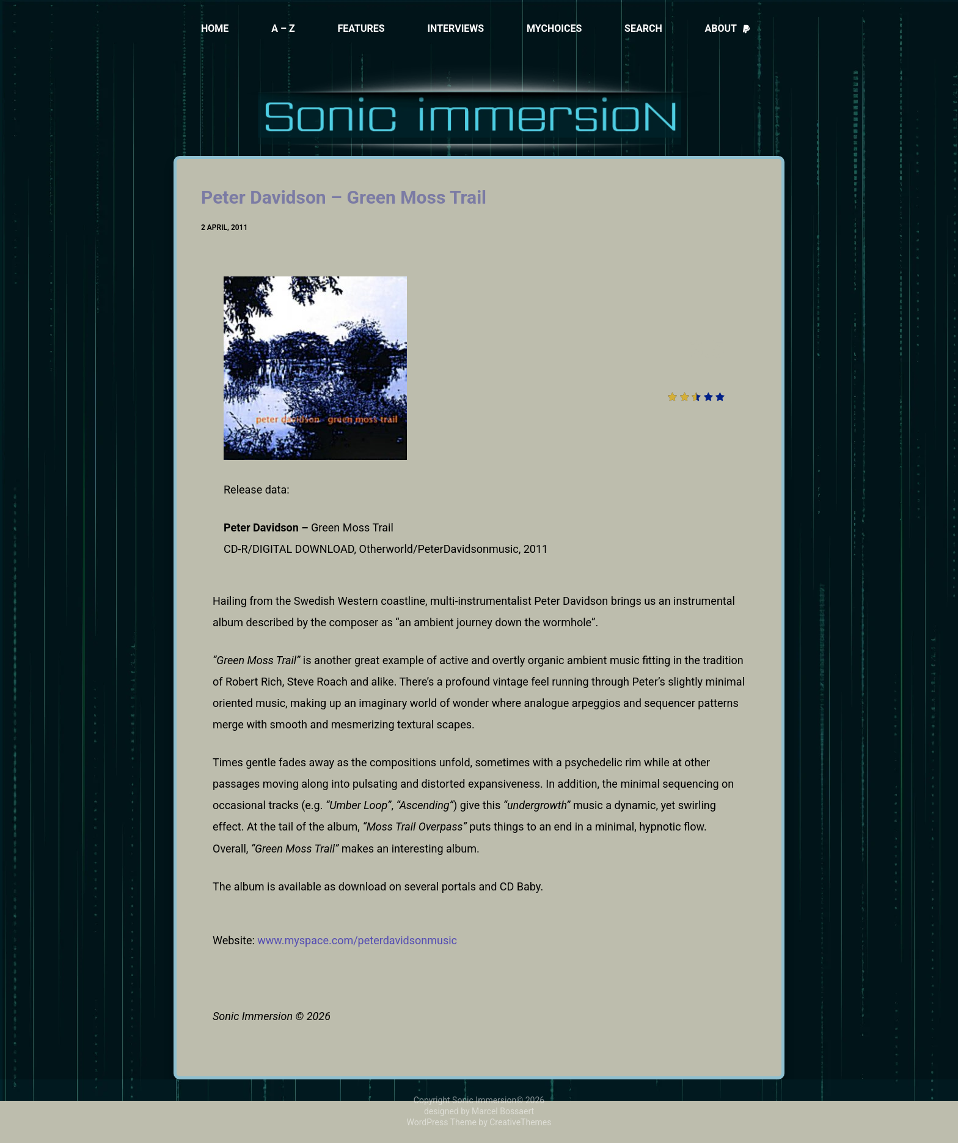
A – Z (283, 28)
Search (643, 28)
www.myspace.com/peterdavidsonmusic (357, 940)
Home (215, 28)
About (728, 28)
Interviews (455, 28)
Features (360, 28)
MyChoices (554, 28)
